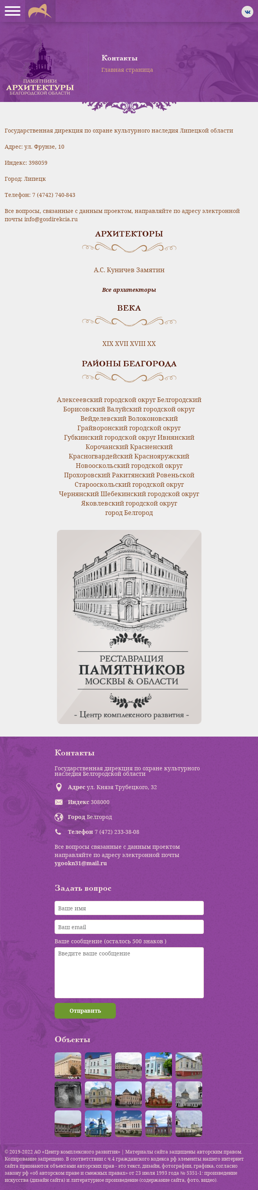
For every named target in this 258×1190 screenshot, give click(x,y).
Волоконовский (153, 418)
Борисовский (84, 409)
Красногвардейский (101, 456)
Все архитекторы (129, 290)
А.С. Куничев (114, 270)
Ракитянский (133, 475)
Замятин (150, 270)
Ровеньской (175, 475)
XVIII (138, 343)
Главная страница (127, 69)
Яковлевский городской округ (129, 503)
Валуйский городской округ (151, 409)
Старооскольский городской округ (129, 484)
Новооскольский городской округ (129, 465)
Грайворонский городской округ (129, 428)
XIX (107, 343)
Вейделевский (103, 418)
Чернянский (79, 493)
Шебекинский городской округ (150, 493)
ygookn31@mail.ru (81, 863)
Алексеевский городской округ (106, 399)
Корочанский (107, 446)
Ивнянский (175, 437)
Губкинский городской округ (110, 437)
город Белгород (129, 512)
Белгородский (179, 399)
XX (151, 343)
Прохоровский (87, 475)
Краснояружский (161, 456)
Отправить (85, 1010)
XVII (121, 343)
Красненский (151, 446)
